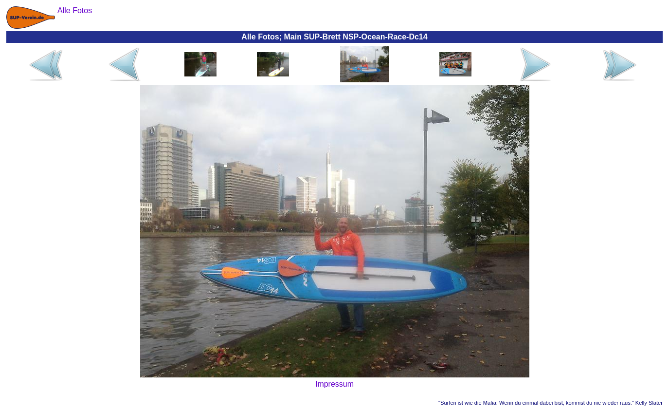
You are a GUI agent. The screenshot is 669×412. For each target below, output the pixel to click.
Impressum (334, 384)
